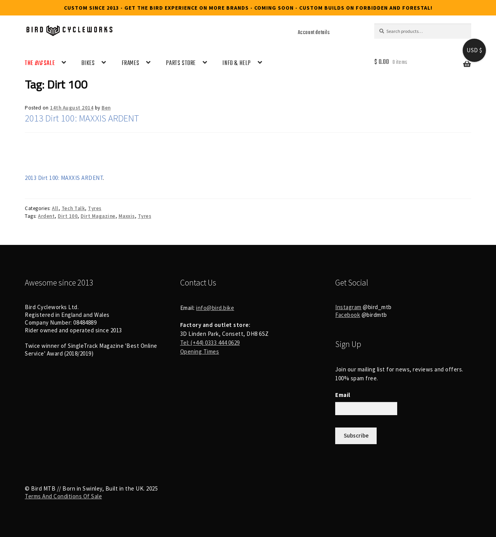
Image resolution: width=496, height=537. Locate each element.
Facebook (347, 314)
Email (342, 394)
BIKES (88, 63)
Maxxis (127, 216)
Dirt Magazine (98, 216)
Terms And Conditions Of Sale (63, 496)
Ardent (46, 216)
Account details (314, 32)
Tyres (95, 208)
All (55, 208)
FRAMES (131, 63)
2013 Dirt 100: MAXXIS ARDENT (82, 118)
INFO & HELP (236, 63)
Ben (106, 107)
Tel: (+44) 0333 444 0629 (210, 342)
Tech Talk (73, 208)
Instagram (348, 307)
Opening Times (199, 351)
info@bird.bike (215, 307)
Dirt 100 (68, 216)
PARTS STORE (181, 63)
